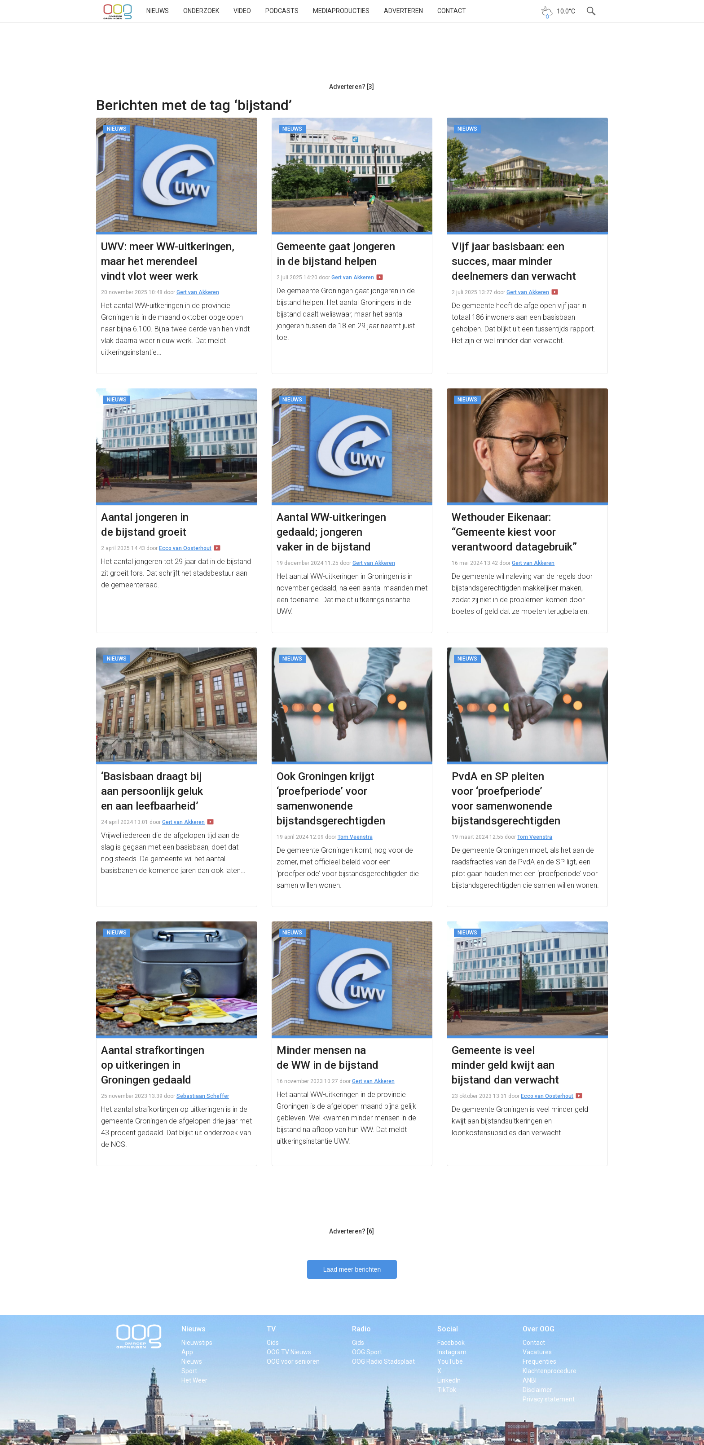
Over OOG (538, 1329)
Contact (451, 10)
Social (447, 1329)
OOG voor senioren (293, 1361)
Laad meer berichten (352, 1269)
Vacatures (537, 1352)
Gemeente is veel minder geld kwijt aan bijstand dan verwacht (505, 1065)
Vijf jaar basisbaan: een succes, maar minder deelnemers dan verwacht (514, 261)
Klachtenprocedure (549, 1371)
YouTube (450, 1361)
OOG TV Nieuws (289, 1352)
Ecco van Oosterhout (185, 548)
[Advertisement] (351, 56)
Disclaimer (537, 1389)
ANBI (530, 1380)
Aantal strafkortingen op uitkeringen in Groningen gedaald (152, 1065)
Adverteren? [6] (351, 1231)
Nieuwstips (196, 1342)
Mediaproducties (341, 10)
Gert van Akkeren (197, 292)
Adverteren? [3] (351, 86)
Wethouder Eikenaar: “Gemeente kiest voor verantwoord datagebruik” (514, 532)
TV (271, 1329)
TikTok (446, 1389)
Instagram (451, 1352)
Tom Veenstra (355, 837)
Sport (189, 1371)
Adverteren (403, 10)
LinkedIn (449, 1380)
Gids (273, 1342)
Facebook (451, 1342)
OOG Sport (367, 1352)
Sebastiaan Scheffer (202, 1096)
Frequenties (539, 1361)
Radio (361, 1329)
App (187, 1352)
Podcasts (282, 10)
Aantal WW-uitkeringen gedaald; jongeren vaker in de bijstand (331, 532)
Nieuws (157, 10)
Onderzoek (201, 10)
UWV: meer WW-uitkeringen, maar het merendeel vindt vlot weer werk (167, 261)
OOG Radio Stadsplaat (383, 1361)
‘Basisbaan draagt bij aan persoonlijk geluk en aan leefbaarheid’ (152, 791)
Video (242, 10)
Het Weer (194, 1380)
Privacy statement (549, 1399)
